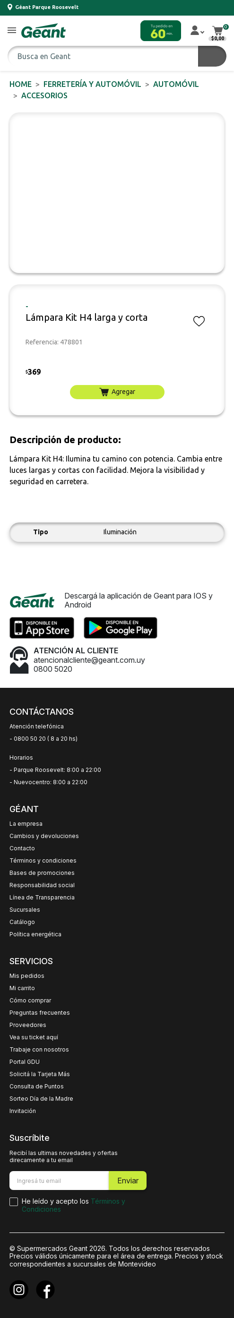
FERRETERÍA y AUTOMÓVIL (92, 84)
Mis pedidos (26, 976)
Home (20, 84)
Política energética (35, 934)
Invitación (22, 1111)
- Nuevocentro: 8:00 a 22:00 (48, 782)
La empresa (26, 824)
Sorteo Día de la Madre (41, 1099)
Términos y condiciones (43, 861)
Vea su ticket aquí (33, 1037)
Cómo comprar (30, 1000)
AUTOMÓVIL (176, 84)
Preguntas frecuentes (39, 1013)
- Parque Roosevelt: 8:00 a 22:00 (55, 770)
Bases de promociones (42, 873)
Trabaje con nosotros (39, 1050)
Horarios (21, 758)
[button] (12, 30)
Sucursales (24, 910)
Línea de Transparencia (42, 897)
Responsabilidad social (42, 885)
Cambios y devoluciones (44, 836)
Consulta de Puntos (36, 1086)
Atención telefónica (36, 726)
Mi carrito (22, 988)
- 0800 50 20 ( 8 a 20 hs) (43, 739)
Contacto (22, 848)
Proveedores (27, 1025)
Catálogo (22, 922)
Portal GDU (24, 1062)
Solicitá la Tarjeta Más (39, 1074)
